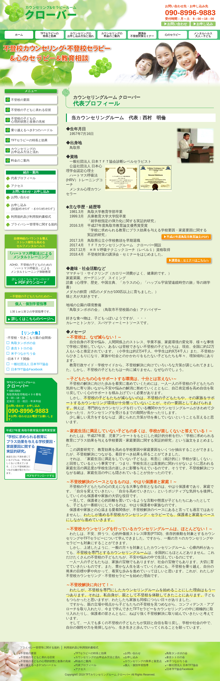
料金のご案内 (20, 160)
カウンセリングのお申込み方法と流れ (97, 657)
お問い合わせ (20, 197)
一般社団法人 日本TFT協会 (29, 364)
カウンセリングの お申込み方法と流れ (25, 150)
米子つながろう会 (23, 353)
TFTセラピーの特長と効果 (49, 35)
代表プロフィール (23, 178)
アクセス (17, 186)
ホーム (19, 34)
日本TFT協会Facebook (26, 369)
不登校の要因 (20, 99)
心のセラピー (173, 34)
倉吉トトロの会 (22, 348)
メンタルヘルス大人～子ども (203, 35)
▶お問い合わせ (175, 24)
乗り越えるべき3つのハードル (32, 130)
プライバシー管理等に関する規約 (34, 224)
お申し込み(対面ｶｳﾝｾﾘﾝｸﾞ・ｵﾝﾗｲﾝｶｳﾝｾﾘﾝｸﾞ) (33, 207)
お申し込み (131, 657)
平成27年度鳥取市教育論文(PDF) (188, 236)
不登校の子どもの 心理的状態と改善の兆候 (28, 120)
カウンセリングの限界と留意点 (143, 661)
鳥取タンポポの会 (23, 343)
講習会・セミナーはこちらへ (190, 260)
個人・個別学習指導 (136, 665)
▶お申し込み (203, 24)
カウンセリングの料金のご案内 (111, 35)
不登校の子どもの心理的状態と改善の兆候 (45, 661)
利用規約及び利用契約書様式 (31, 216)
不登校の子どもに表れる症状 (31, 110)
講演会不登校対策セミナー (142, 35)
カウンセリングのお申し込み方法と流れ (80, 35)
